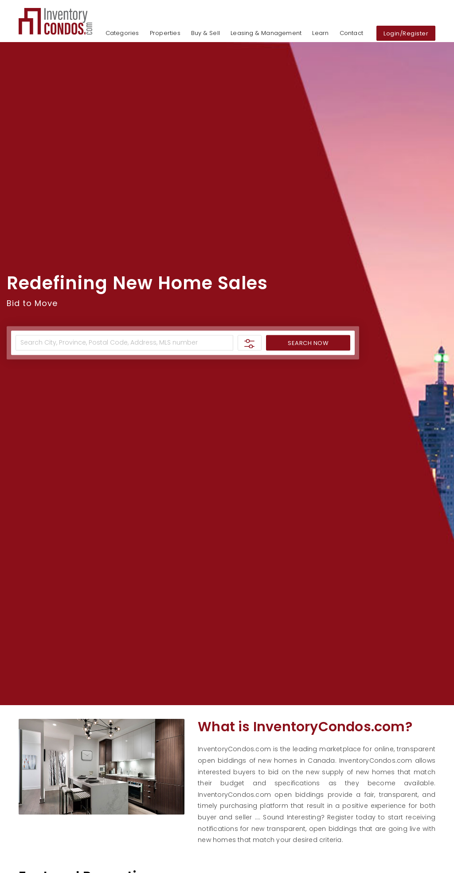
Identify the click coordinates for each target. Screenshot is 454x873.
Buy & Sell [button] (205, 33)
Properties (165, 33)
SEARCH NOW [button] (308, 343)
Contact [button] (351, 33)
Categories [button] (122, 33)
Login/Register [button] (406, 34)
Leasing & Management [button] (266, 33)
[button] (55, 20)
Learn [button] (320, 33)
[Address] (124, 342)
